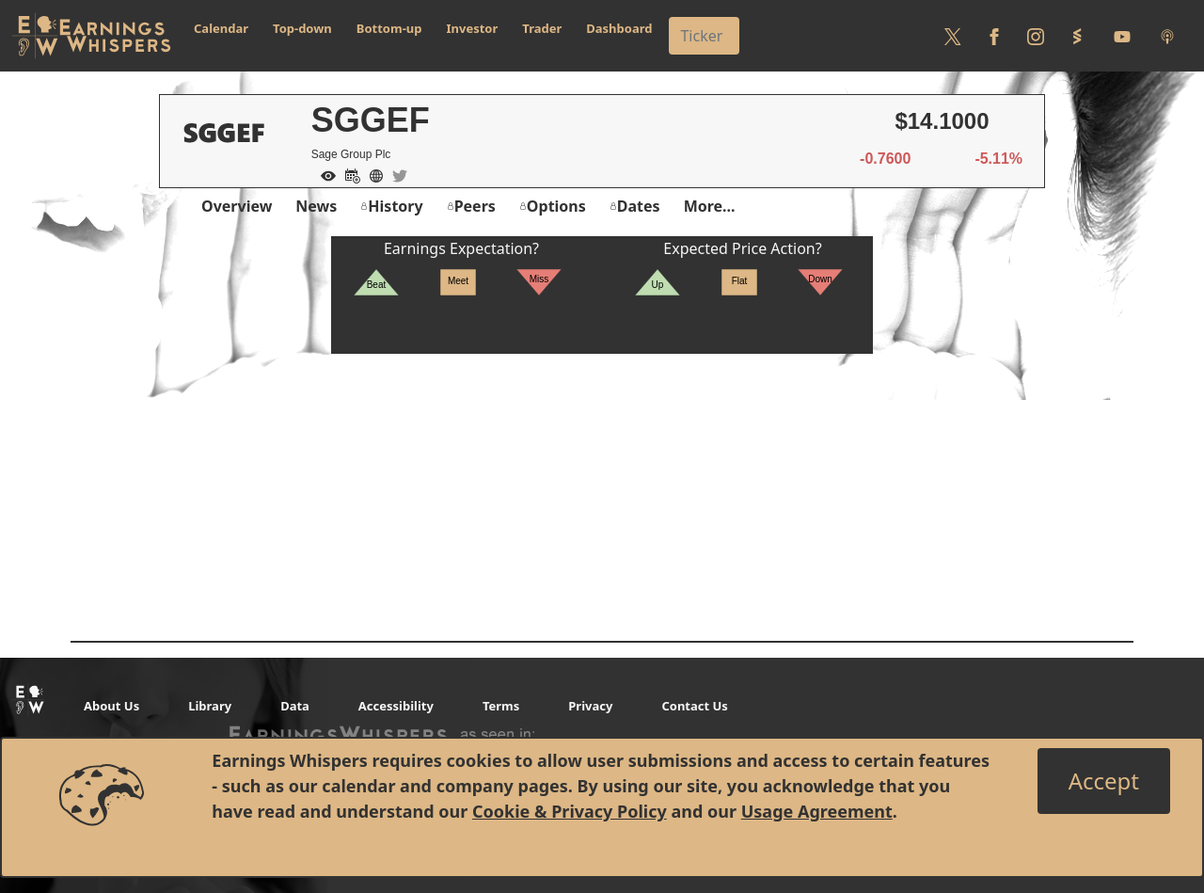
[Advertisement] (602, 485)
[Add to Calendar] (348, 174)
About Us (111, 705)
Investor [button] (473, 28)
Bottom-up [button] (389, 28)
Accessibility (396, 705)
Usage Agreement (817, 811)
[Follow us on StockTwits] (1077, 36)
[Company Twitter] (395, 174)
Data (294, 705)
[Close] (1104, 781)
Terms (501, 705)
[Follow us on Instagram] (1036, 36)
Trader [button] (542, 28)
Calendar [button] (221, 28)
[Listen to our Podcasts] (1167, 36)
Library (209, 705)
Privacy (590, 705)
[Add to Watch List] (323, 174)
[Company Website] (371, 174)
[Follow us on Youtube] (1122, 36)
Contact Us (694, 705)
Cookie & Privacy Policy (569, 811)
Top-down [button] (302, 28)
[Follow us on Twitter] (953, 36)
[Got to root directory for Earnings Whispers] (91, 36)
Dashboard (619, 28)
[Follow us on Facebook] (994, 36)
